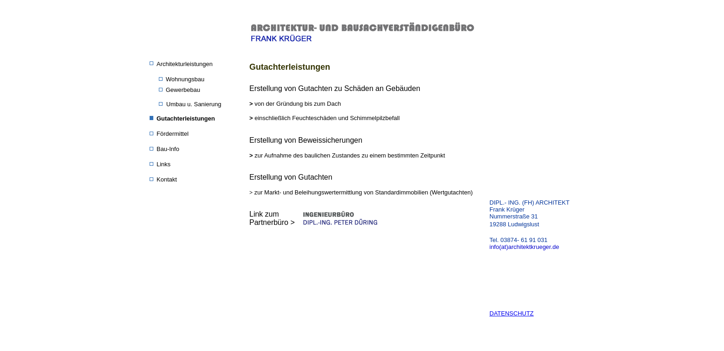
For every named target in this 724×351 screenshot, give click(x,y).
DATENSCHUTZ (511, 313)
